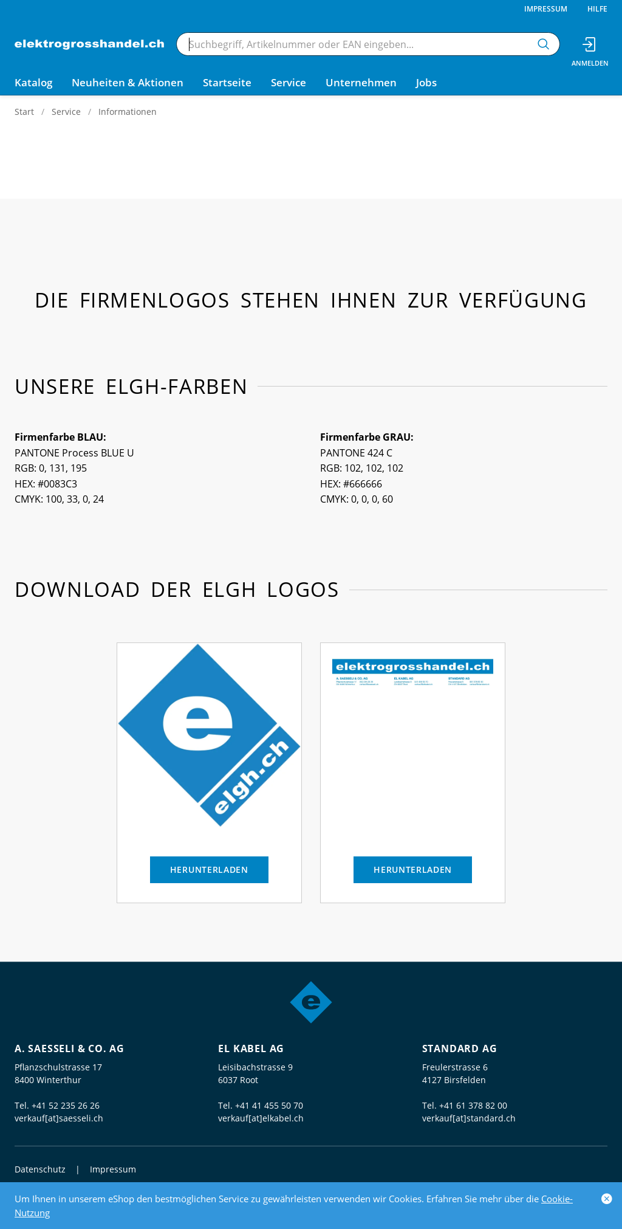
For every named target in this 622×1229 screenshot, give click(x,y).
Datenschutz (40, 1169)
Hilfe (597, 9)
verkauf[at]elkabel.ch (261, 1118)
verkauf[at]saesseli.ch (59, 1118)
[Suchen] (543, 44)
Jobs (426, 82)
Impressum (545, 9)
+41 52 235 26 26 (66, 1105)
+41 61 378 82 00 (473, 1105)
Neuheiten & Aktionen (127, 82)
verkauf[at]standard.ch (469, 1118)
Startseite (227, 82)
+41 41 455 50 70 (269, 1105)
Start (24, 111)
